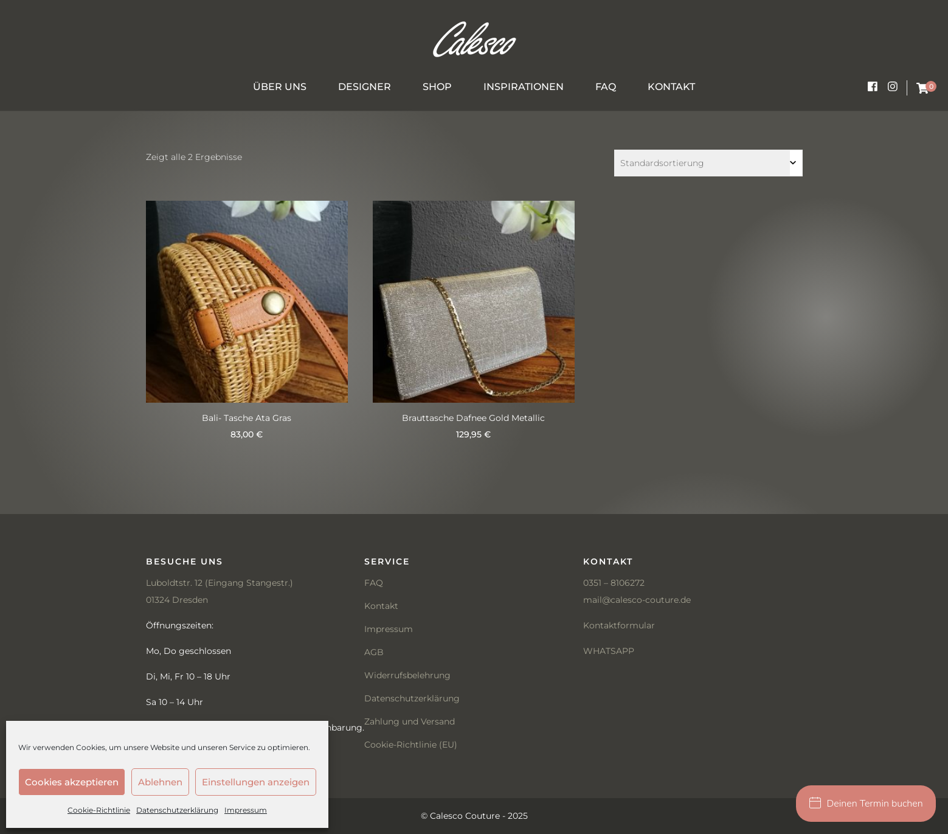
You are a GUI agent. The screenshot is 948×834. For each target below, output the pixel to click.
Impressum (245, 810)
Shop (437, 86)
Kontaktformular (619, 625)
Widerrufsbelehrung (407, 675)
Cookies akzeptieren (72, 782)
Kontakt (671, 86)
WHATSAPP (608, 650)
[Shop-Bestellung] (708, 163)
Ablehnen (160, 782)
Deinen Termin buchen (866, 803)
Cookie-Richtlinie (98, 810)
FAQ (605, 86)
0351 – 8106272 (614, 582)
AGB (374, 652)
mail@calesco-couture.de (637, 599)
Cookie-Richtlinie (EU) (410, 744)
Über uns (279, 86)
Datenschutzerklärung (177, 810)
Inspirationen (523, 86)
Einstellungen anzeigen (256, 782)
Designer (364, 86)
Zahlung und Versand (409, 721)
